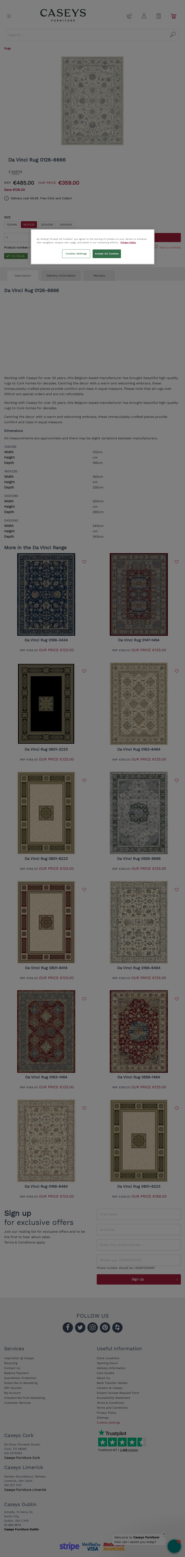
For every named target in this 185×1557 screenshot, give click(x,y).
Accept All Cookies (107, 253)
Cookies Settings (76, 253)
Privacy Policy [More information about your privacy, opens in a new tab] (128, 242)
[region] (93, 246)
